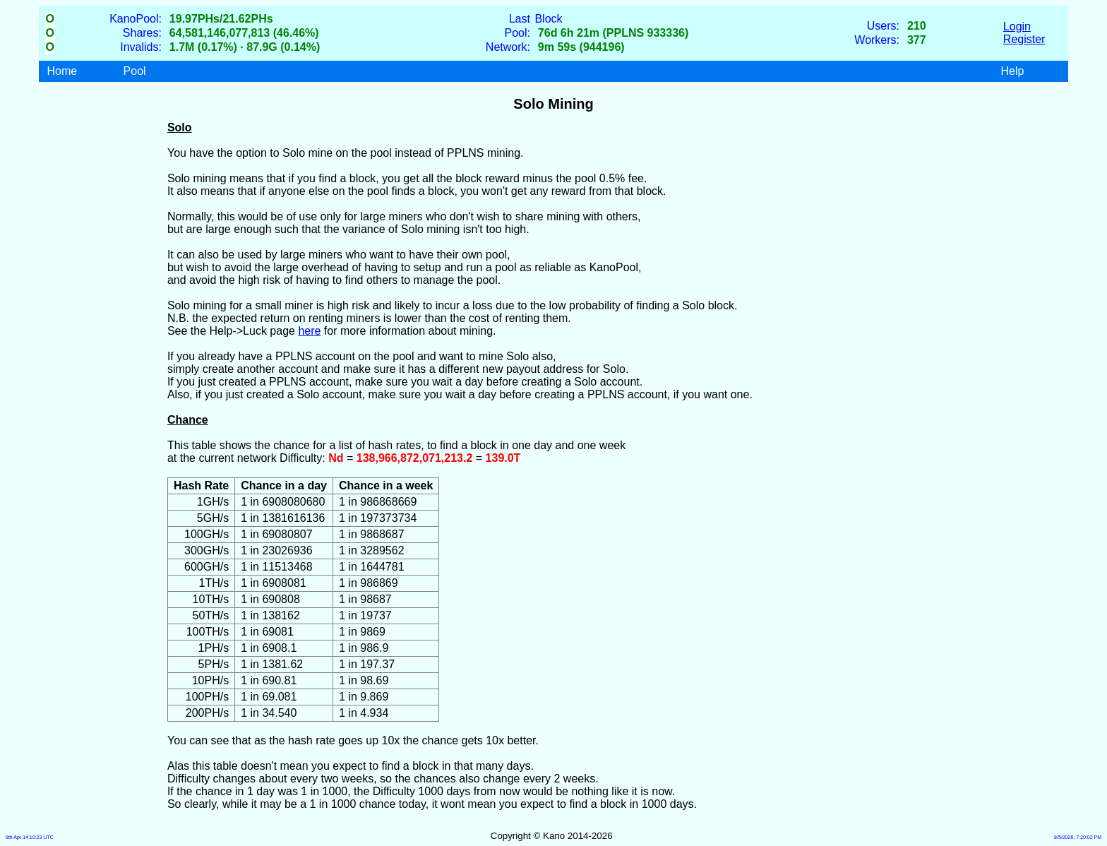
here (309, 331)
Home (62, 71)
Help (1012, 71)
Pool (135, 71)
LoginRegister (1024, 32)
